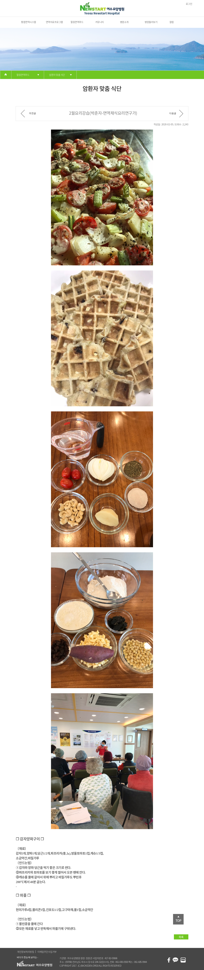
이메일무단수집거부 (47, 951)
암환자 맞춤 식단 (57, 74)
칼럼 (171, 22)
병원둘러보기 (151, 22)
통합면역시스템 (28, 22)
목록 (181, 937)
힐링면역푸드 (77, 22)
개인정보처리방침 (25, 951)
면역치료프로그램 (54, 22)
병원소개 (124, 22)
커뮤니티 (99, 22)
